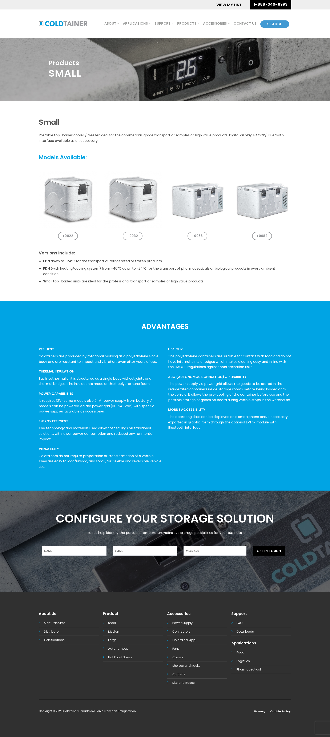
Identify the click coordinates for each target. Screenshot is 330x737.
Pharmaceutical (249, 669)
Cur (175, 674)
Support (163, 23)
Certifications (54, 640)
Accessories (216, 23)
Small (112, 623)
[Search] (274, 23)
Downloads (245, 631)
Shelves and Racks (186, 666)
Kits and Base (182, 683)
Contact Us (245, 23)
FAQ (240, 623)
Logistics (243, 661)
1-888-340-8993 (270, 4)
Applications (137, 23)
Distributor (52, 631)
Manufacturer (54, 623)
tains (181, 674)
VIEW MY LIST (229, 4)
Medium (114, 631)
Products (188, 23)
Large (112, 640)
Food (240, 652)
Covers (177, 657)
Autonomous (118, 649)
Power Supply (182, 623)
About (111, 23)
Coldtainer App (184, 640)
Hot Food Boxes (120, 657)
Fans (176, 649)
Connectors (181, 631)
